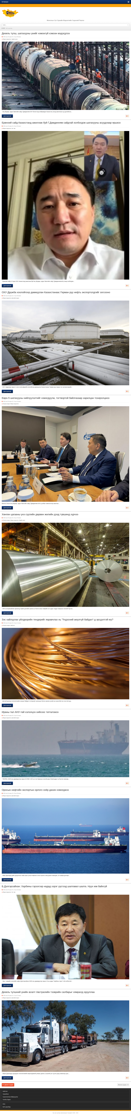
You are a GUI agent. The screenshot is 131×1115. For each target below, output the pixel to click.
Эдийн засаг (15, 39)
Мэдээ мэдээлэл (7, 39)
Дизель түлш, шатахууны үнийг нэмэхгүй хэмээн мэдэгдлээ (36, 33)
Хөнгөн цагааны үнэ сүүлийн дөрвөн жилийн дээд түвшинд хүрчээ (40, 514)
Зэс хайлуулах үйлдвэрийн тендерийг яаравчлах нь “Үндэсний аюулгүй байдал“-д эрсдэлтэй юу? (57, 619)
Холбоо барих (7, 1099)
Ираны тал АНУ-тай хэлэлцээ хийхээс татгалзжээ (30, 712)
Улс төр (13, 128)
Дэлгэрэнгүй (7, 116)
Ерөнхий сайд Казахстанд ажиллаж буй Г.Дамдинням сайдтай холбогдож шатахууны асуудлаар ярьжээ (61, 122)
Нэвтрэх (5, 2)
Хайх (127, 24)
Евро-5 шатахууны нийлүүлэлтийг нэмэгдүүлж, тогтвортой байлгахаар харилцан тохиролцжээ (55, 398)
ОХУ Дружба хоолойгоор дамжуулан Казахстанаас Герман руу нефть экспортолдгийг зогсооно (56, 292)
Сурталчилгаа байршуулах (10, 1097)
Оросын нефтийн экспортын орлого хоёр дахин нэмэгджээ (35, 790)
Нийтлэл (13, 625)
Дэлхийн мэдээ (15, 298)
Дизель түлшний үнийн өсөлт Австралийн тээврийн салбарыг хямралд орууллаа (48, 992)
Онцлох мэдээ (6, 403)
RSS (4, 1104)
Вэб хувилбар (7, 1107)
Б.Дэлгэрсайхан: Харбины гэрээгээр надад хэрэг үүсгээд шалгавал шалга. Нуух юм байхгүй (54, 886)
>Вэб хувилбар (8, 28)
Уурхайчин (6, 1094)
